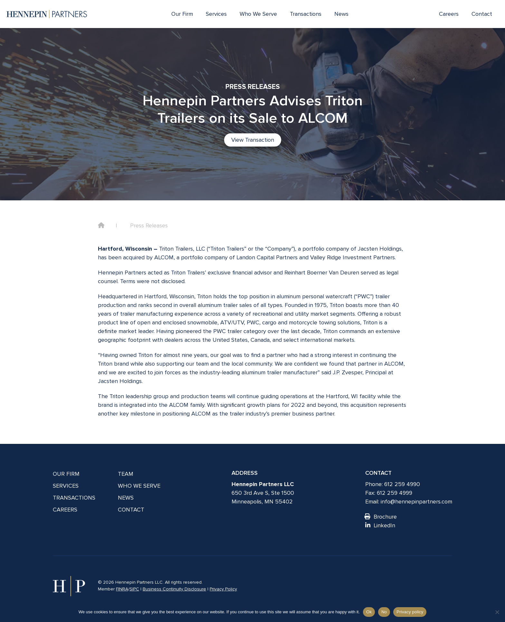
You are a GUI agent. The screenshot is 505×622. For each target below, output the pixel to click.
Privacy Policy (223, 589)
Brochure (381, 516)
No (384, 611)
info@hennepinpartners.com (416, 501)
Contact (482, 13)
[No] (497, 612)
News (341, 13)
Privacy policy (409, 611)
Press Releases (149, 225)
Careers (449, 13)
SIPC (134, 589)
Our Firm (182, 13)
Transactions (305, 13)
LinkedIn (380, 525)
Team (125, 473)
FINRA (122, 589)
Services (216, 13)
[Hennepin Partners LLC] (46, 14)
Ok (369, 611)
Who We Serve (258, 13)
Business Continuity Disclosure (174, 589)
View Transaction (252, 139)
